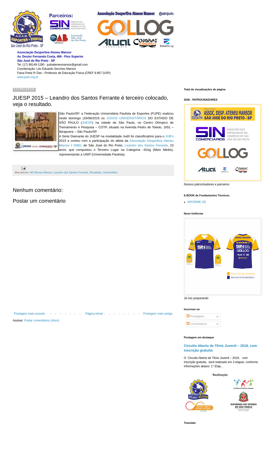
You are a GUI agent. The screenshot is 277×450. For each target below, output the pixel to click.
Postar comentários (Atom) (41, 320)
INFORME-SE (197, 202)
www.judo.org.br (27, 77)
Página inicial (94, 313)
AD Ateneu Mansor (41, 172)
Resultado (95, 172)
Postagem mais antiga (157, 313)
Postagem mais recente (29, 313)
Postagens (195, 316)
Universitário (110, 172)
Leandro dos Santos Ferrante (70, 172)
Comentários (197, 324)
